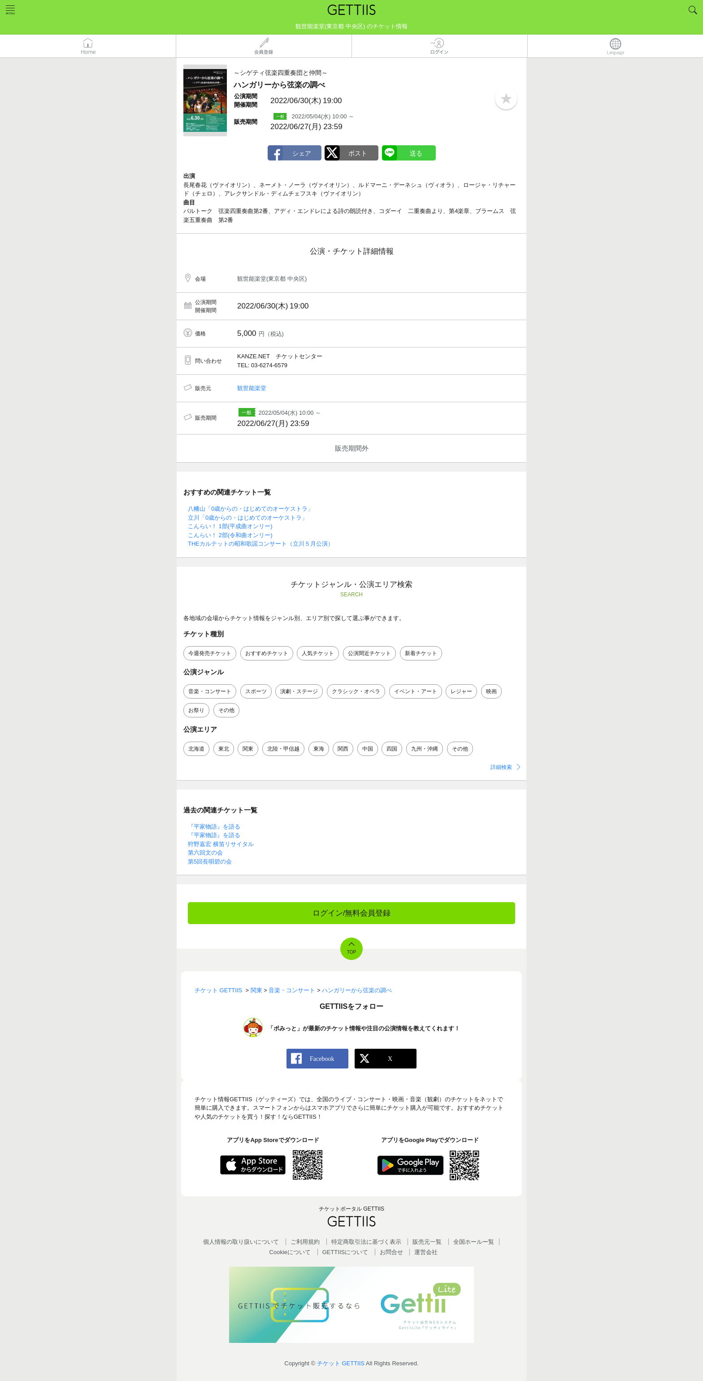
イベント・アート (415, 691)
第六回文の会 (205, 852)
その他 (226, 710)
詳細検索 (501, 767)
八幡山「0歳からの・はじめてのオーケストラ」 (250, 508)
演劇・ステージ (299, 691)
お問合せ (391, 1252)
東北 (223, 749)
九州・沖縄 (424, 749)
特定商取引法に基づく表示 (366, 1241)
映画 (491, 691)
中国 (367, 749)
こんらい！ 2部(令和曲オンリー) (230, 535)
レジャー (461, 691)
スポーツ (256, 691)
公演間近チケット (369, 653)
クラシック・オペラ (356, 691)
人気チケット (318, 653)
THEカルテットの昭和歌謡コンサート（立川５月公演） (261, 543)
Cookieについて (290, 1252)
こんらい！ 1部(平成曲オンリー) (230, 526)
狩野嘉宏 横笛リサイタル (221, 844)
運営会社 (426, 1252)
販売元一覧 (427, 1241)
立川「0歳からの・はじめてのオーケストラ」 (248, 517)
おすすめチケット (266, 653)
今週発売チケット (209, 653)
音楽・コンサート (209, 691)
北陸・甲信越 (283, 749)
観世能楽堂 (251, 388)
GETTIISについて (345, 1252)
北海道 (196, 749)
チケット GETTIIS (341, 1363)
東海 (318, 749)
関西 (343, 749)
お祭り (196, 710)
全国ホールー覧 (473, 1241)
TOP (351, 952)
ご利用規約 (305, 1241)
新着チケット (421, 653)
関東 (248, 749)
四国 (391, 749)
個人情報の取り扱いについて (241, 1241)
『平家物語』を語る (214, 826)
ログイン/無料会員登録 (351, 913)
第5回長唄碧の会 (210, 861)
